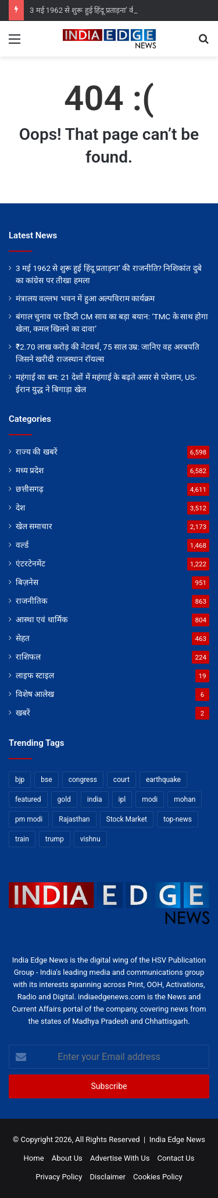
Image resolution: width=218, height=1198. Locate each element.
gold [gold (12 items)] (64, 799)
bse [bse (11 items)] (46, 780)
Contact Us (176, 1158)
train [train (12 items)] (22, 839)
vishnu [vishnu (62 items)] (90, 839)
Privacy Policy (58, 1176)
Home (34, 1158)
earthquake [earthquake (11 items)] (163, 780)
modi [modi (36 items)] (150, 799)
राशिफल (28, 656)
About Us (67, 1158)
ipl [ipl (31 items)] (122, 799)
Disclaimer (108, 1176)
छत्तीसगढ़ (30, 489)
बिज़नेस (27, 582)
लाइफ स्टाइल (35, 675)
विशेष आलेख (35, 694)
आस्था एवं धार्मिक (41, 619)
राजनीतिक (31, 600)
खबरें (23, 712)
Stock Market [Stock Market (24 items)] (126, 819)
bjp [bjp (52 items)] (19, 780)
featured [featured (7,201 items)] (28, 799)
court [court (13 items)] (121, 780)
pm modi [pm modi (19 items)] (28, 819)
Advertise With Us (119, 1158)
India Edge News (177, 1139)
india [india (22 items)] (94, 799)
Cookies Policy (158, 1176)
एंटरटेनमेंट (30, 563)
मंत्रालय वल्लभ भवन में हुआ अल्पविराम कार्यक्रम (85, 298)
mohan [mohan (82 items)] (184, 799)
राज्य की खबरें (37, 451)
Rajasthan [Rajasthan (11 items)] (74, 819)
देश (20, 507)
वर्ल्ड (22, 544)
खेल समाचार (34, 526)
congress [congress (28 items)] (83, 780)
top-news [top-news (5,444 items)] (177, 819)
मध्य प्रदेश (30, 470)
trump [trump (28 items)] (54, 839)
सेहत (23, 638)
